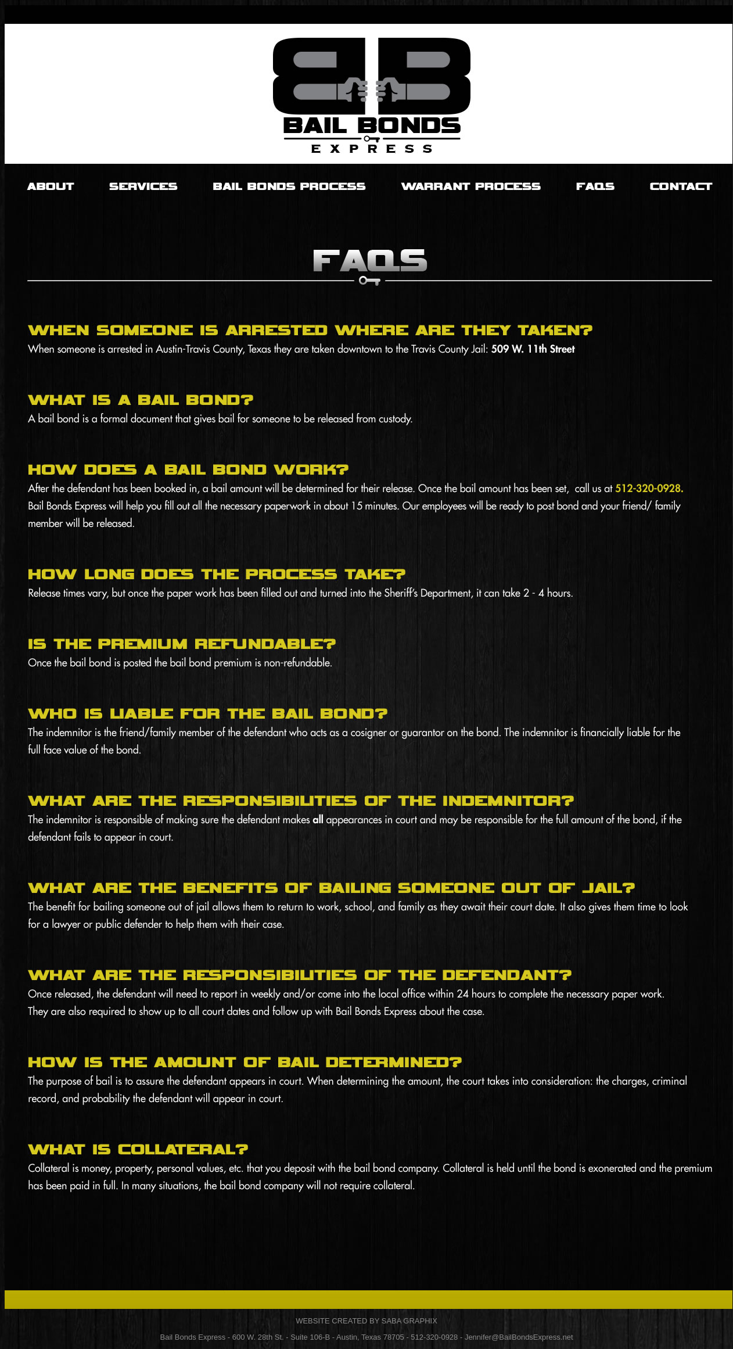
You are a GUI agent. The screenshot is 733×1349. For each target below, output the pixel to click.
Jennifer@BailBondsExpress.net (519, 1337)
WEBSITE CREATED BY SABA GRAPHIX (366, 1320)
